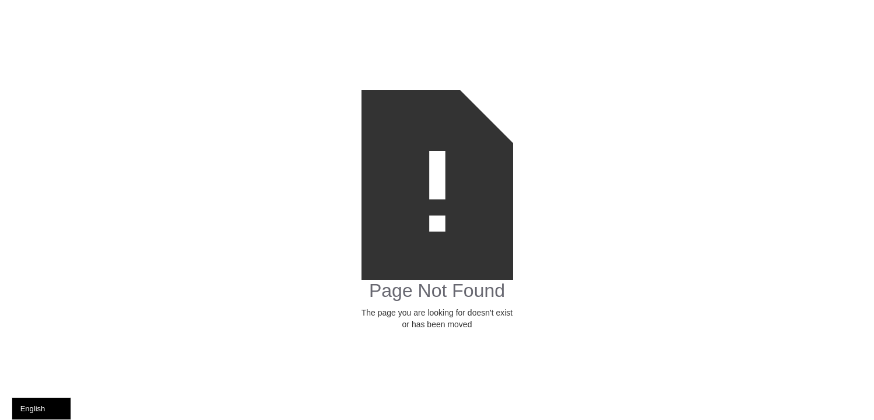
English (32, 408)
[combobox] (41, 408)
